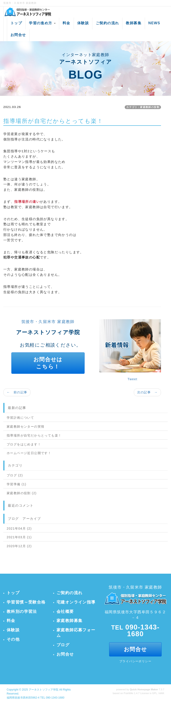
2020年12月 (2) (19, 546)
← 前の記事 (17, 392)
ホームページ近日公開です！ (29, 453)
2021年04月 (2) (19, 528)
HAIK (161, 693)
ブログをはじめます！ (24, 444)
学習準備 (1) (16, 484)
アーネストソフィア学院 (43, 689)
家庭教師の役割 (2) (22, 493)
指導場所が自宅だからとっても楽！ (34, 435)
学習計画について (20, 417)
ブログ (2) (15, 475)
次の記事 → (147, 392)
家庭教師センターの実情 (25, 426)
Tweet (132, 379)
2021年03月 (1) (19, 537)
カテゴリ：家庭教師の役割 (142, 107)
